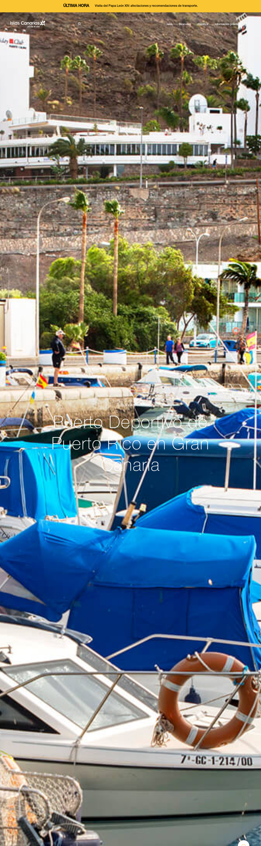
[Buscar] (109, 24)
